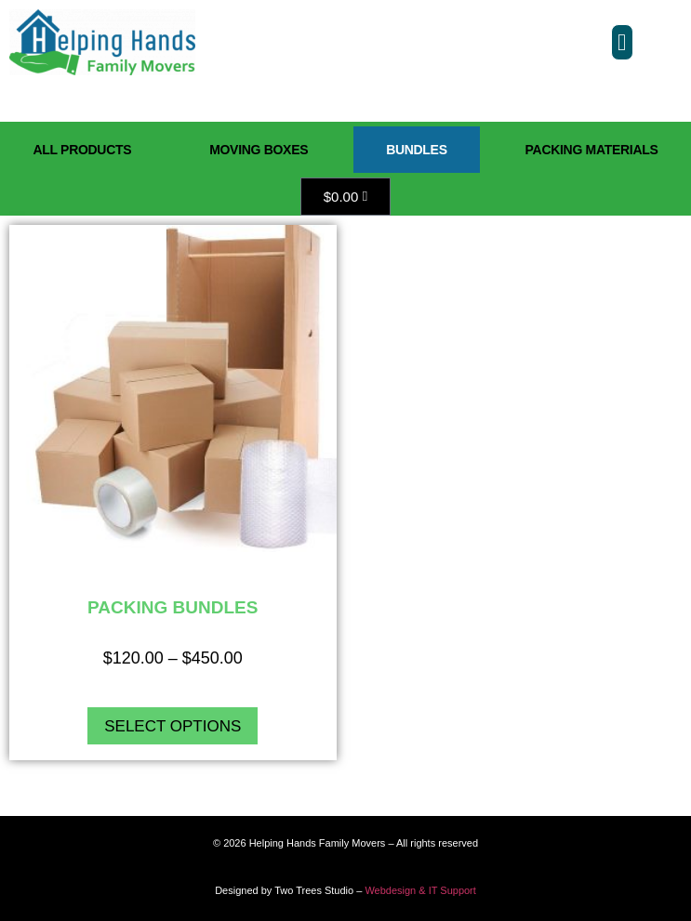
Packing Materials (591, 149)
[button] (622, 42)
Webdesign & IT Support (420, 890)
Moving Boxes (258, 149)
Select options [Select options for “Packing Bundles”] (172, 726)
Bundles (416, 149)
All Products (82, 149)
